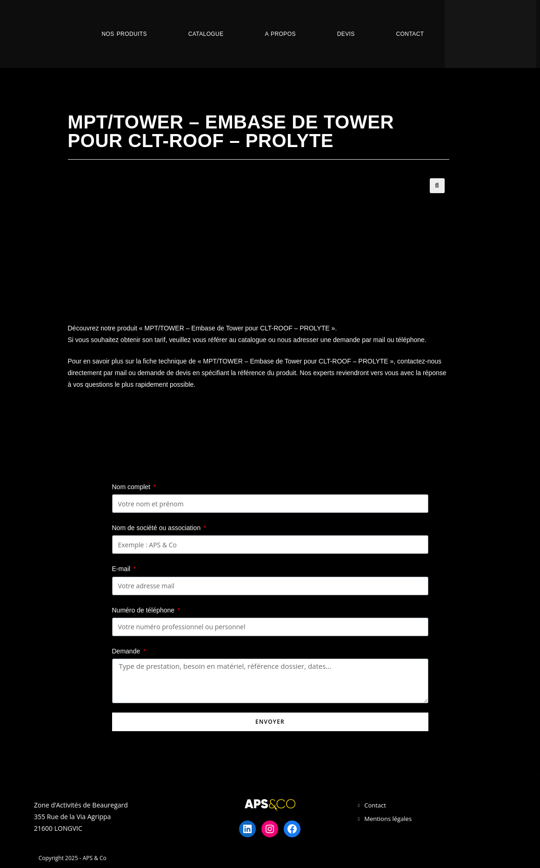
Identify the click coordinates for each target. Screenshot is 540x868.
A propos (280, 34)
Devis (346, 34)
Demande (127, 651)
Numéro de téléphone (144, 610)
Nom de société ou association (157, 528)
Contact (410, 34)
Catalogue (206, 34)
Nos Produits (124, 34)
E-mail (122, 568)
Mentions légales (388, 818)
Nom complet (132, 487)
